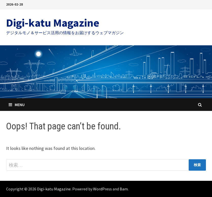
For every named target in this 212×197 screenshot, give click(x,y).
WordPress (102, 188)
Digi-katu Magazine (52, 23)
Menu (17, 104)
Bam (124, 188)
